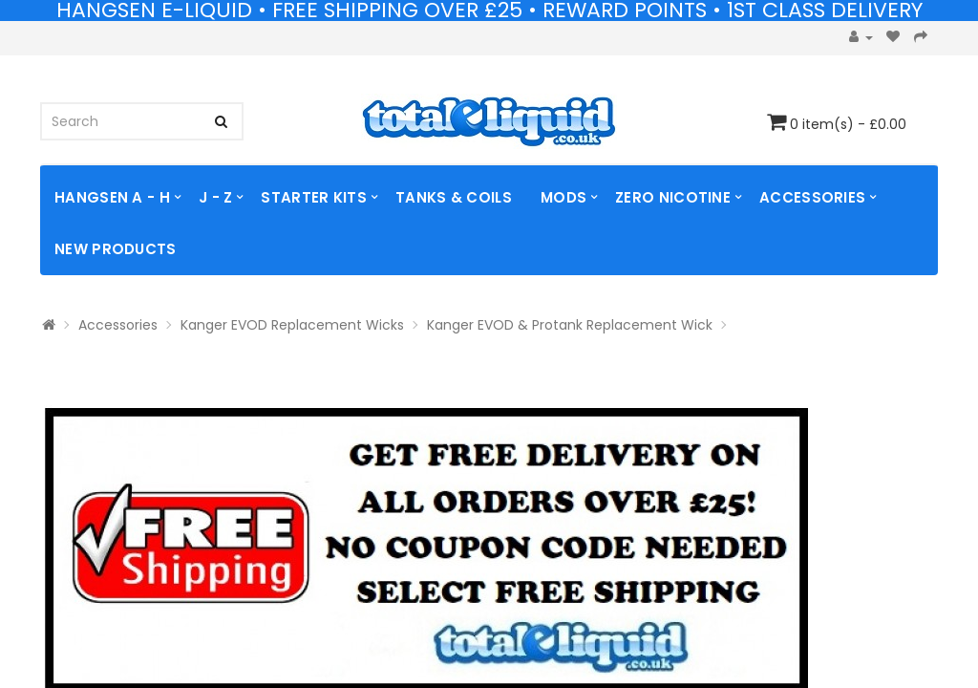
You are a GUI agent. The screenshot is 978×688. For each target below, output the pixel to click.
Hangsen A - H (112, 197)
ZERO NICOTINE (673, 197)
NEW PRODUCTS (115, 249)
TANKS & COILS (453, 197)
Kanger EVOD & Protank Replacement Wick (569, 324)
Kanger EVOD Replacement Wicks (292, 324)
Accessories (812, 197)
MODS (563, 197)
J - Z (216, 197)
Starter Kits (314, 197)
